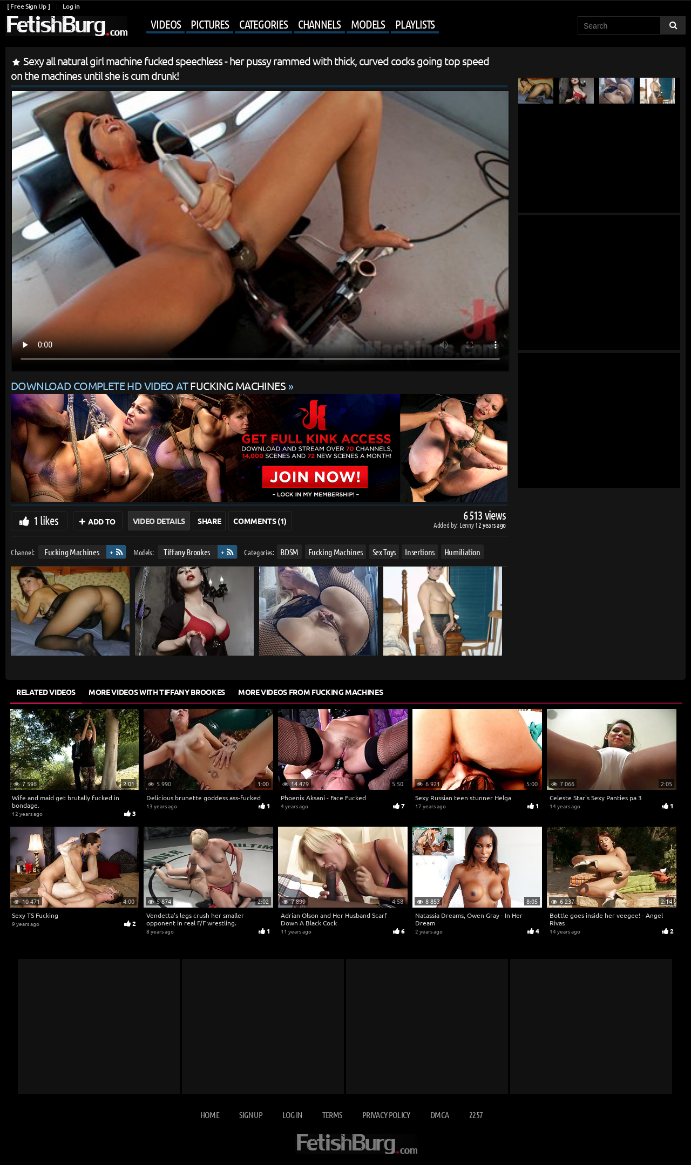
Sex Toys (384, 552)
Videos (165, 24)
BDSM (289, 552)
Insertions (420, 552)
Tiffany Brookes (187, 552)
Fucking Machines (71, 552)
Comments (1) (260, 521)
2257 (476, 1114)
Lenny (467, 524)
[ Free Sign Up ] (28, 6)
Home (209, 1114)
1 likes (45, 520)
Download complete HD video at (149, 385)
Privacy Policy (386, 1114)
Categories (263, 24)
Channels (319, 24)
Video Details (159, 521)
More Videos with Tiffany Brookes (157, 692)
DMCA (439, 1114)
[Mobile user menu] (284, 24)
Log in (71, 6)
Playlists (415, 24)
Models (368, 24)
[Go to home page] (66, 26)
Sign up (250, 1114)
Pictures (209, 24)
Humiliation (462, 552)
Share (209, 521)
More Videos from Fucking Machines (310, 692)
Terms (332, 1114)
